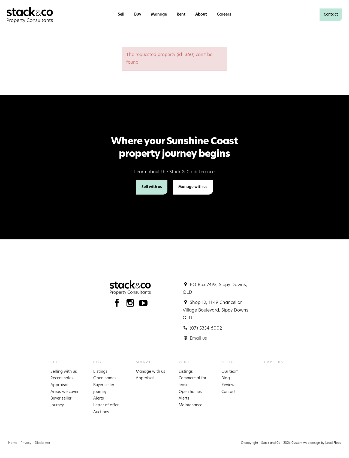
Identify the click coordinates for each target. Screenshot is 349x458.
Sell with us (152, 187)
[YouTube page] (143, 304)
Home (12, 443)
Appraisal (59, 385)
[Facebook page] (118, 304)
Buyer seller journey (60, 402)
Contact (331, 14)
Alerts (98, 399)
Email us (198, 338)
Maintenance (190, 405)
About (201, 15)
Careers (224, 15)
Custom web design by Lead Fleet (316, 443)
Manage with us (192, 187)
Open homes (104, 378)
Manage (159, 15)
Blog (225, 378)
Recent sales (61, 378)
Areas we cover (64, 392)
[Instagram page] (131, 304)
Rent (181, 15)
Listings (100, 372)
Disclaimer (42, 443)
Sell (121, 15)
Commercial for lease (192, 381)
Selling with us (63, 372)
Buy (137, 15)
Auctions (101, 412)
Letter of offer (106, 405)
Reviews (228, 385)
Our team (230, 372)
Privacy (26, 443)
